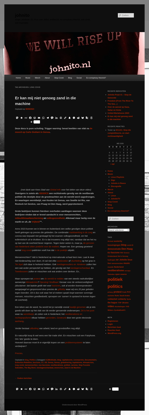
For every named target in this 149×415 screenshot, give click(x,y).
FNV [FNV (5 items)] (121, 253)
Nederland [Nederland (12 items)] (119, 267)
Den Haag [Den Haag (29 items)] (127, 248)
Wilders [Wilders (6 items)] (111, 310)
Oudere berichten (23, 378)
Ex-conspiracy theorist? (96, 78)
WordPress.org (114, 333)
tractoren (55, 285)
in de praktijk (60, 250)
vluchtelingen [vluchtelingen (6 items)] (120, 306)
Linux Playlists (117, 177)
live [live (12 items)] (109, 263)
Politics (33, 360)
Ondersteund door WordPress (74, 405)
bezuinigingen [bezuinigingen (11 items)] (114, 245)
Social (79, 78)
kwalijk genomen (78, 307)
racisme (74, 365)
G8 (46, 362)
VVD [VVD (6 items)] (127, 306)
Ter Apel (19, 264)
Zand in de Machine (72, 368)
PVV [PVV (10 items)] (129, 292)
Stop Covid (59, 78)
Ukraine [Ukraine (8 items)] (125, 303)
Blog (70, 78)
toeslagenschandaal (80, 268)
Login (110, 324)
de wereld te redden (54, 278)
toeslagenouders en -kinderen (71, 264)
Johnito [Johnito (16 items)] (123, 260)
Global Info (55, 189)
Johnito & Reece (118, 183)
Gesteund (61, 317)
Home (18, 78)
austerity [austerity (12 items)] (118, 241)
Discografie (116, 186)
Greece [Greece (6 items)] (126, 253)
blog (27, 360)
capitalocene (67, 360)
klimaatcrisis (32, 282)
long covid (26, 250)
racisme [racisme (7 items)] (111, 295)
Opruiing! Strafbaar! (49, 282)
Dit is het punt (87, 310)
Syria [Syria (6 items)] (129, 299)
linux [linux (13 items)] (130, 260)
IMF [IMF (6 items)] (117, 260)
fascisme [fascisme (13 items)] (115, 252)
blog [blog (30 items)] (123, 245)
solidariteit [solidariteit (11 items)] (112, 299)
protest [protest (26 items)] (118, 291)
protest (36, 278)
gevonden (51, 317)
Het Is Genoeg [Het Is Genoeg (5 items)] (123, 256)
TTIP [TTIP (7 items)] (119, 303)
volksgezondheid (56, 218)
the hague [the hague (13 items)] (112, 302)
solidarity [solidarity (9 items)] (122, 299)
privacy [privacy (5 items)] (110, 292)
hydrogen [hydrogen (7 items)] (111, 260)
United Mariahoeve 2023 (118, 113)
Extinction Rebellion (23, 362)
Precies (18, 353)
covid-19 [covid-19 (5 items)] (130, 245)
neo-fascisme (44, 365)
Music (27, 78)
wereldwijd (28, 314)
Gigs (113, 180)
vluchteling (76, 261)
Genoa (50, 362)
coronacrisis (78, 360)
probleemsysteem (73, 342)
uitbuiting (34, 328)
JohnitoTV (115, 199)
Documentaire (90, 360)
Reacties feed (114, 330)
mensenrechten (31, 365)
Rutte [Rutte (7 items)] (117, 295)
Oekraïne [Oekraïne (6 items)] (111, 274)
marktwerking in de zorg (80, 232)
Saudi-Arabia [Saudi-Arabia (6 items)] (125, 295)
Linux (113, 196)
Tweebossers (21, 271)
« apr (113, 164)
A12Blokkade (50, 360)
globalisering (66, 362)
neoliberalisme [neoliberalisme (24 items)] (116, 270)
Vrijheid (36, 221)
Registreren (113, 321)
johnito (22, 15)
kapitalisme (77, 362)
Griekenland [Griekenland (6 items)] (112, 256)
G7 (42, 362)
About (47, 78)
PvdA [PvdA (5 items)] (124, 292)
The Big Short (30, 368)
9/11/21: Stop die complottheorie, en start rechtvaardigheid (119, 133)
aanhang (19, 321)
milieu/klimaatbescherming (29, 218)
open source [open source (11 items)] (121, 274)
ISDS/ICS (43, 193)
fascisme (36, 362)
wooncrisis (58, 368)
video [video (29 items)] (111, 306)
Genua (57, 362)
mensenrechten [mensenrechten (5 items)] (117, 263)
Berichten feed (114, 327)
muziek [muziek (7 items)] (110, 267)
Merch (37, 78)
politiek (67, 365)
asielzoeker (62, 261)
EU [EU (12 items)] (109, 253)
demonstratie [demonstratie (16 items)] (114, 249)
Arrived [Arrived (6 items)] (110, 241)
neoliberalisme (57, 365)
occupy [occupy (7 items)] (128, 271)
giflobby (61, 289)
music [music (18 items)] (127, 263)
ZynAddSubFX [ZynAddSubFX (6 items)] (119, 310)
